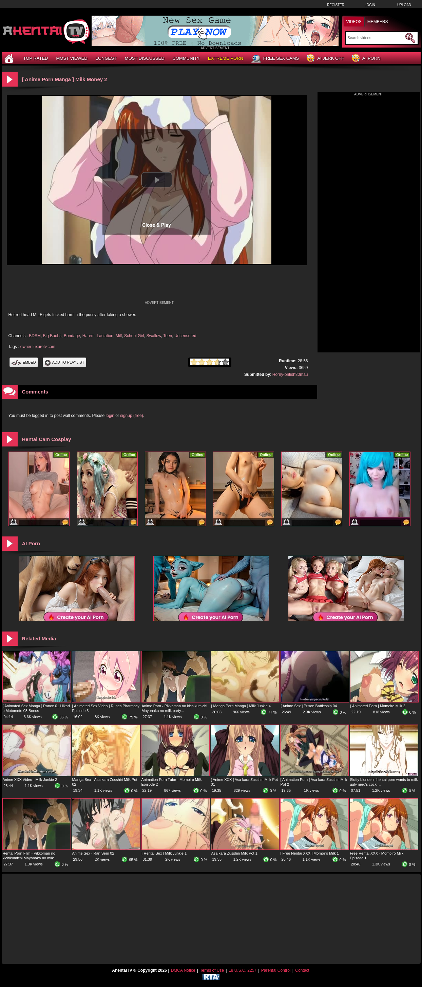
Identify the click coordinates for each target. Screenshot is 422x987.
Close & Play (156, 225)
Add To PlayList (64, 362)
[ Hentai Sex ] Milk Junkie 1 (164, 853)
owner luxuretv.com (37, 346)
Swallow (153, 335)
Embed (24, 362)
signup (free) (131, 415)
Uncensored (185, 335)
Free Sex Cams (275, 59)
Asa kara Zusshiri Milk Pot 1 (234, 853)
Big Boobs (52, 335)
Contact (302, 970)
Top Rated (35, 58)
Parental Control (276, 970)
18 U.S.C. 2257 (242, 970)
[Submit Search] (410, 38)
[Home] (10, 58)
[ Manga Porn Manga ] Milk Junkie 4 (241, 706)
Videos (354, 21)
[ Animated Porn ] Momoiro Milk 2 (377, 706)
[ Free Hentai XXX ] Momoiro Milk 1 (310, 853)
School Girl (134, 335)
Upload (404, 5)
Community (186, 58)
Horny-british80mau (290, 374)
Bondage (72, 335)
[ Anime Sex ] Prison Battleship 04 (309, 706)
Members (377, 21)
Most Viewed (71, 58)
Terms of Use (212, 970)
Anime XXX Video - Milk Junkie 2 (30, 780)
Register (335, 5)
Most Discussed (145, 58)
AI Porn (366, 58)
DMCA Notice (183, 970)
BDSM (35, 335)
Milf (119, 335)
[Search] (375, 37)
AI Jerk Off (325, 58)
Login (370, 5)
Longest (106, 58)
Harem (88, 335)
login (110, 415)
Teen (167, 335)
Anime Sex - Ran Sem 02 (93, 853)
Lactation (105, 335)
